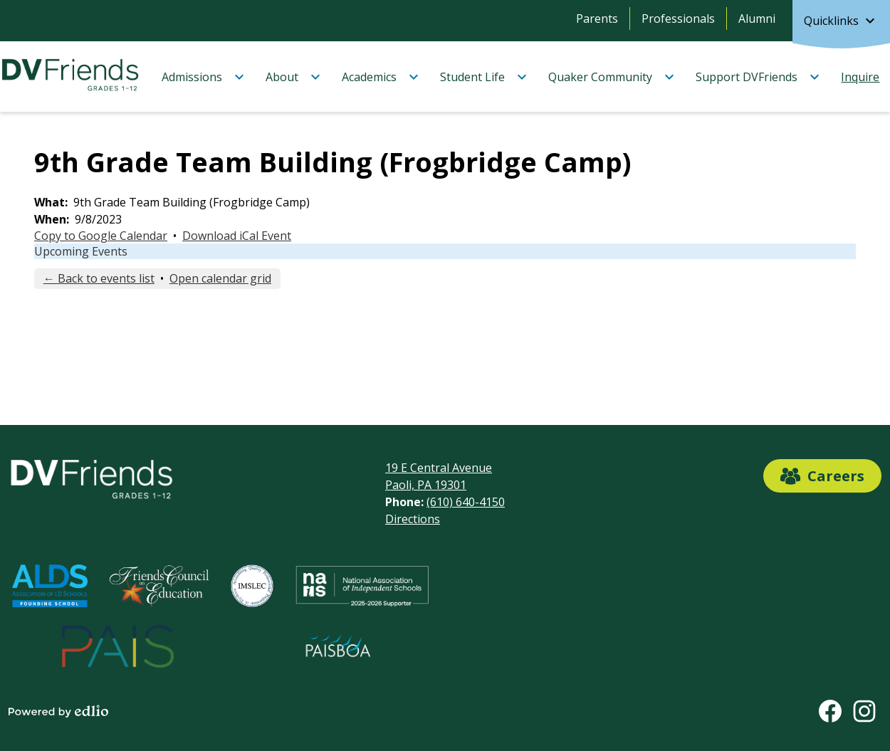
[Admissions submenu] (203, 77)
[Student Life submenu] (483, 77)
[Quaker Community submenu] (612, 77)
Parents (597, 18)
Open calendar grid (220, 278)
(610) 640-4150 (465, 502)
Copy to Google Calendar (100, 235)
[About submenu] (293, 77)
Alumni (756, 18)
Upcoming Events (80, 251)
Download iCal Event (236, 235)
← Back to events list (99, 278)
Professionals (678, 18)
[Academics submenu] (380, 77)
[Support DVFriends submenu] (758, 77)
